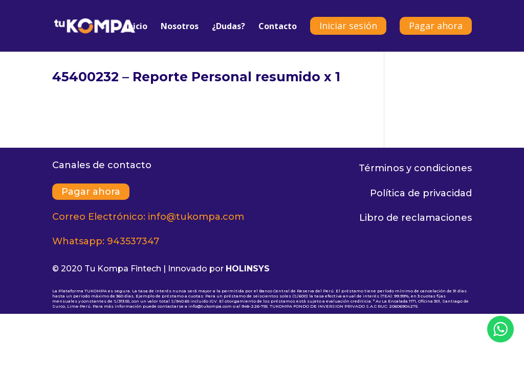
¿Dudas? (228, 27)
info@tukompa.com (196, 216)
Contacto (277, 27)
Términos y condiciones (415, 168)
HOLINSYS (248, 268)
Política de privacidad (421, 193)
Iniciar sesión (348, 25)
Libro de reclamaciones (415, 217)
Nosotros (180, 27)
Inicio (136, 27)
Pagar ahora (436, 25)
